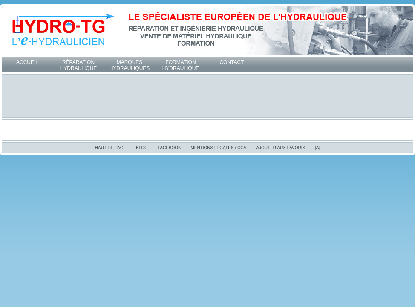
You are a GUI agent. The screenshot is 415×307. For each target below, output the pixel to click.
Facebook (169, 147)
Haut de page (111, 147)
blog (142, 147)
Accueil (27, 62)
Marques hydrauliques (130, 65)
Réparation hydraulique (78, 65)
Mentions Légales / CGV (218, 147)
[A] (317, 147)
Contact (231, 62)
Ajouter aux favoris (280, 147)
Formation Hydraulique (180, 65)
